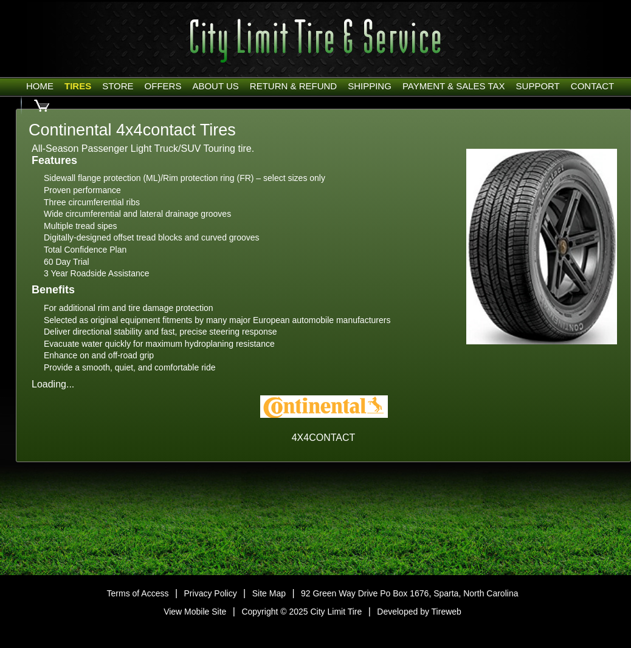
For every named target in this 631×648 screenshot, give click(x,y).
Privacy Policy (210, 593)
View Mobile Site (195, 611)
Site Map (269, 593)
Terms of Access (138, 593)
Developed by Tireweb (419, 611)
